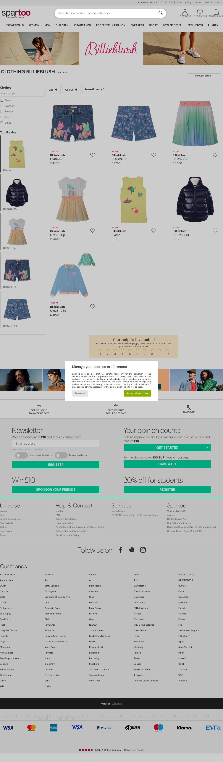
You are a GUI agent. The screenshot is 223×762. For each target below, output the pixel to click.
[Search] (160, 13)
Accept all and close (138, 393)
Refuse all (80, 393)
